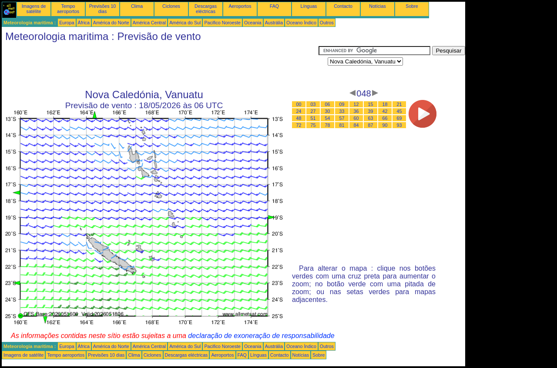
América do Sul (185, 22)
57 (342, 118)
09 (342, 104)
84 (356, 125)
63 (370, 118)
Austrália (274, 22)
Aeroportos (239, 6)
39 (370, 111)
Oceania (253, 22)
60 (356, 118)
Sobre (412, 6)
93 (399, 125)
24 (299, 111)
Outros (327, 22)
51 (313, 118)
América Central (149, 22)
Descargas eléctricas (206, 8)
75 (313, 125)
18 (385, 104)
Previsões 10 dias (102, 8)
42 (385, 111)
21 (399, 104)
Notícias (377, 6)
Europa (66, 22)
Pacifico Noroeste (222, 22)
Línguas (309, 6)
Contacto (343, 6)
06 (327, 104)
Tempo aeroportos (68, 8)
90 (385, 125)
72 (299, 125)
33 (342, 111)
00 (299, 104)
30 (327, 111)
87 (370, 125)
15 (370, 104)
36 (356, 111)
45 (399, 111)
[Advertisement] (160, 65)
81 (342, 125)
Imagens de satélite (34, 8)
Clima (137, 6)
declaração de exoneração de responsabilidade (261, 335)
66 (385, 118)
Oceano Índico (301, 22)
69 (399, 118)
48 (299, 118)
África (84, 22)
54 (327, 118)
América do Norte (111, 22)
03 (313, 104)
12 (356, 104)
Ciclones (171, 6)
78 (327, 125)
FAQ (274, 6)
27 (313, 111)
